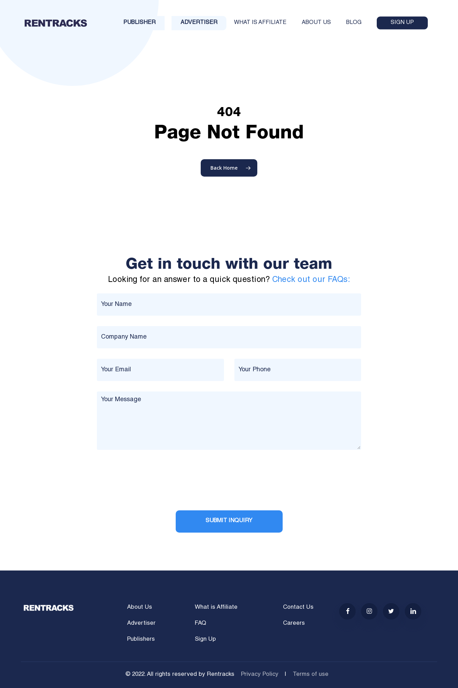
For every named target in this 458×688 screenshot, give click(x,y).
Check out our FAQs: (311, 280)
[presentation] (149, 486)
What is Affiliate (216, 607)
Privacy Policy (259, 675)
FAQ (200, 623)
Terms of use (310, 675)
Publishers (141, 639)
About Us (139, 607)
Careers (294, 623)
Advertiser (141, 623)
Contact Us (298, 607)
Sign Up (205, 639)
